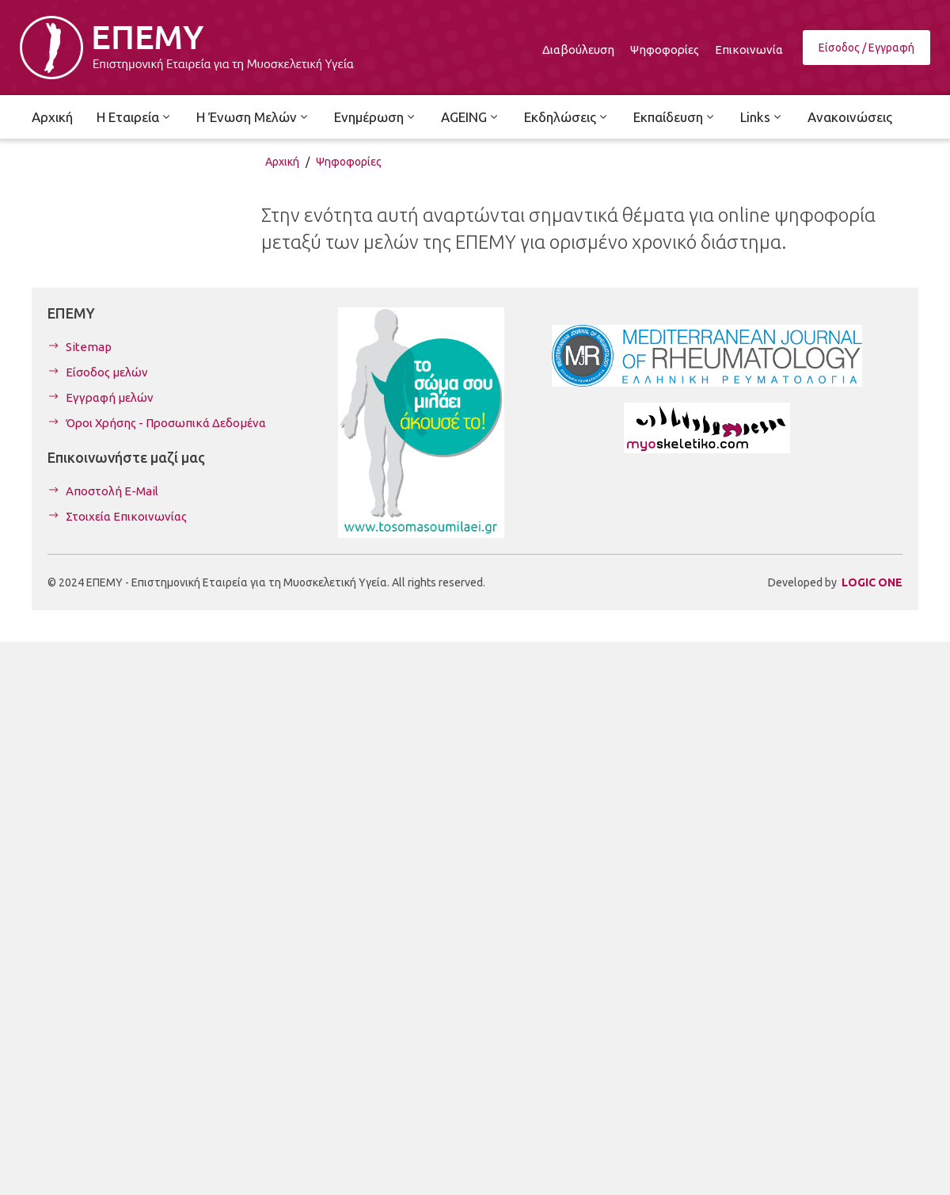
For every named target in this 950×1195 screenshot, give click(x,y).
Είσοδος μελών (107, 372)
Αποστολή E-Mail (112, 491)
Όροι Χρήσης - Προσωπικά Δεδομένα (166, 423)
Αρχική (282, 161)
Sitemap (89, 346)
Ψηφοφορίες (349, 161)
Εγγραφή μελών (110, 397)
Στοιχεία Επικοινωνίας (126, 516)
